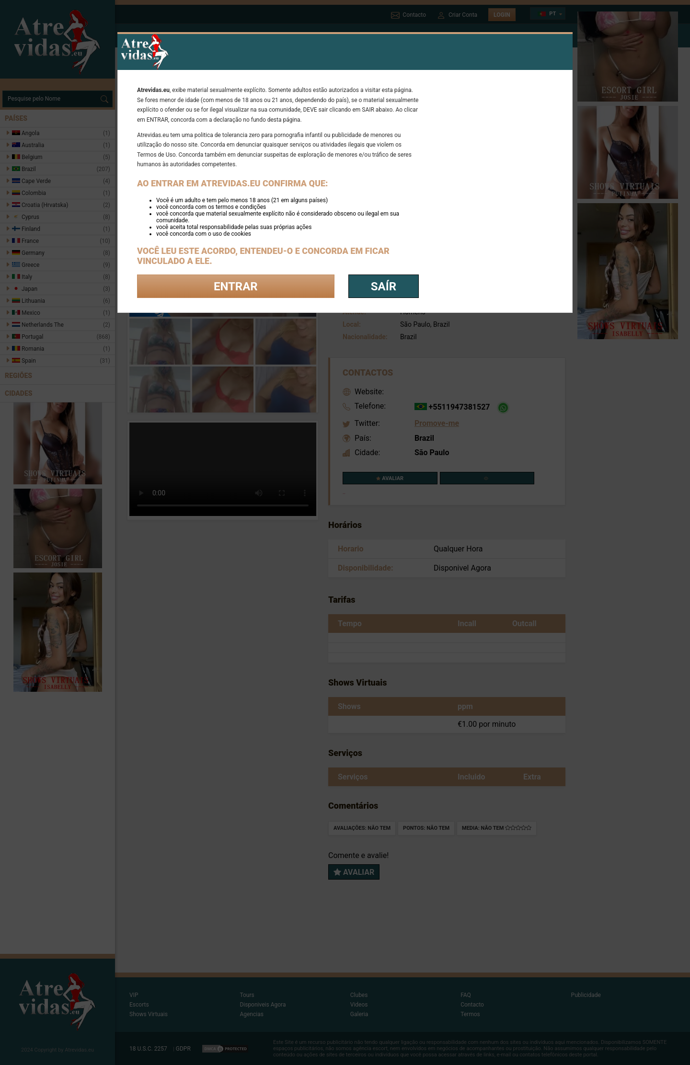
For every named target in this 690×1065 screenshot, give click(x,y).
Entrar (236, 286)
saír (383, 286)
